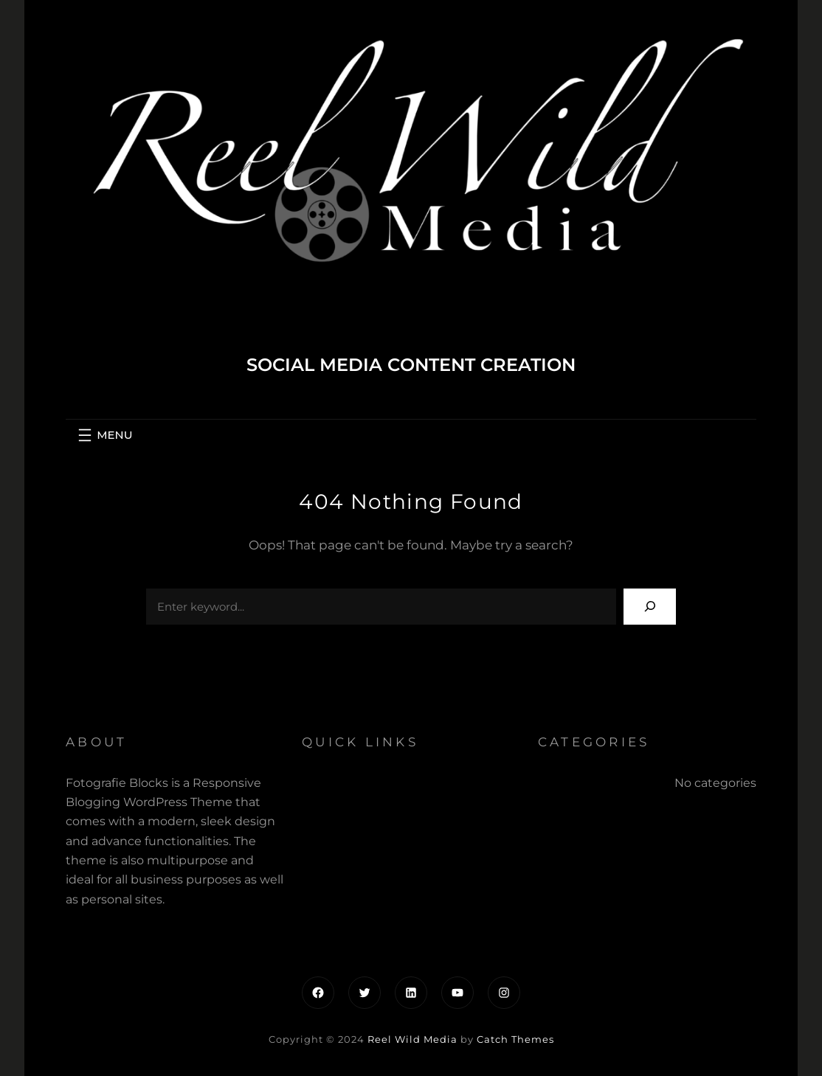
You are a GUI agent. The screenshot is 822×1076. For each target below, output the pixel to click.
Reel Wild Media (412, 1039)
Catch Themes (515, 1039)
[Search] (650, 607)
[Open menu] (103, 435)
